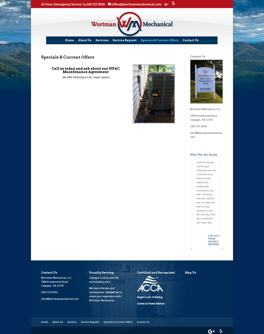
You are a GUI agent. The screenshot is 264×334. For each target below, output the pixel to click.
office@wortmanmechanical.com (59, 297)
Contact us (112, 290)
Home (69, 40)
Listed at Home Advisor (151, 302)
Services (101, 40)
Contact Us (191, 40)
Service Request (125, 40)
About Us (84, 40)
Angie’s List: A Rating (149, 295)
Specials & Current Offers (159, 40)
